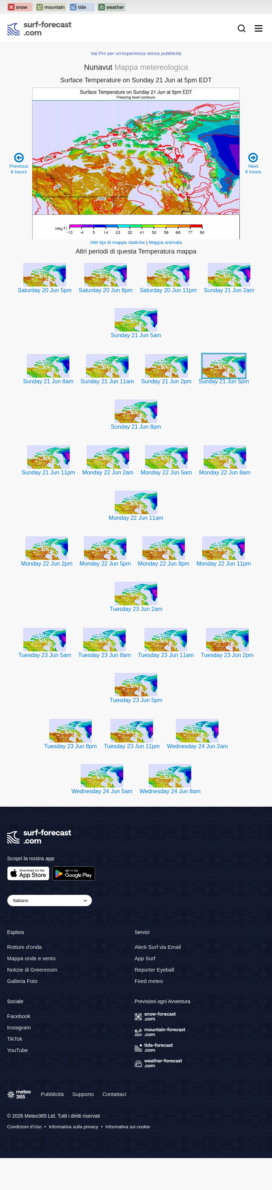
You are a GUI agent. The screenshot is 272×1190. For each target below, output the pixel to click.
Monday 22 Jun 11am (136, 518)
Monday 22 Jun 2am (108, 472)
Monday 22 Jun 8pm (163, 564)
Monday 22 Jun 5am (166, 472)
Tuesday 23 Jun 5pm (136, 700)
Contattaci (114, 1094)
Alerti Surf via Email (158, 947)
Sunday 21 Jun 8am (48, 381)
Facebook (18, 1016)
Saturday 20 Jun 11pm (168, 290)
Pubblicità (52, 1094)
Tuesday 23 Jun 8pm (70, 746)
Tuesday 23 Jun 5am (44, 655)
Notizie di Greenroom (32, 970)
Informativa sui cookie (128, 1126)
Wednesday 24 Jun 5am (102, 791)
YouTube (17, 1050)
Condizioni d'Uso (24, 1126)
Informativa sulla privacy (73, 1126)
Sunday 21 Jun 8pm (136, 427)
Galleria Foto (22, 981)
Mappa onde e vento (31, 958)
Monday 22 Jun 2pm (47, 564)
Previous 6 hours (19, 163)
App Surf (145, 958)
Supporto (83, 1094)
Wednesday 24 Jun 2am (197, 746)
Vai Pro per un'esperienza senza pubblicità (136, 53)
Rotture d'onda (24, 947)
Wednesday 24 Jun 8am (170, 791)
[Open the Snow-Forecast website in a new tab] (20, 7)
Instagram (19, 1027)
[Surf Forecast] (39, 28)
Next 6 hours (253, 163)
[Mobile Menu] (258, 28)
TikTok (14, 1039)
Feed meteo (149, 981)
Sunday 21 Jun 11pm (48, 472)
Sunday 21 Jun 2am (229, 290)
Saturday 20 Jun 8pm (105, 290)
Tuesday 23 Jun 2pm (227, 655)
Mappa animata (165, 242)
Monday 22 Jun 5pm (105, 564)
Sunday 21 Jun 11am (107, 381)
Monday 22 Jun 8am (224, 472)
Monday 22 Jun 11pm (224, 564)
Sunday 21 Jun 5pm (224, 381)
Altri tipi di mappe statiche (117, 242)
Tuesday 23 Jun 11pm (132, 746)
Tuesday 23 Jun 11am (166, 655)
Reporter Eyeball (154, 970)
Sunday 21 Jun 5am (136, 335)
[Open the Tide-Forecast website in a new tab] (82, 7)
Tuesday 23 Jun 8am (104, 655)
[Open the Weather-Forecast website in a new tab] (111, 7)
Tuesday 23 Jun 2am (136, 609)
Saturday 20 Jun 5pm (45, 290)
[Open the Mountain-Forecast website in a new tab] (50, 7)
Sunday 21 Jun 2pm (166, 381)
